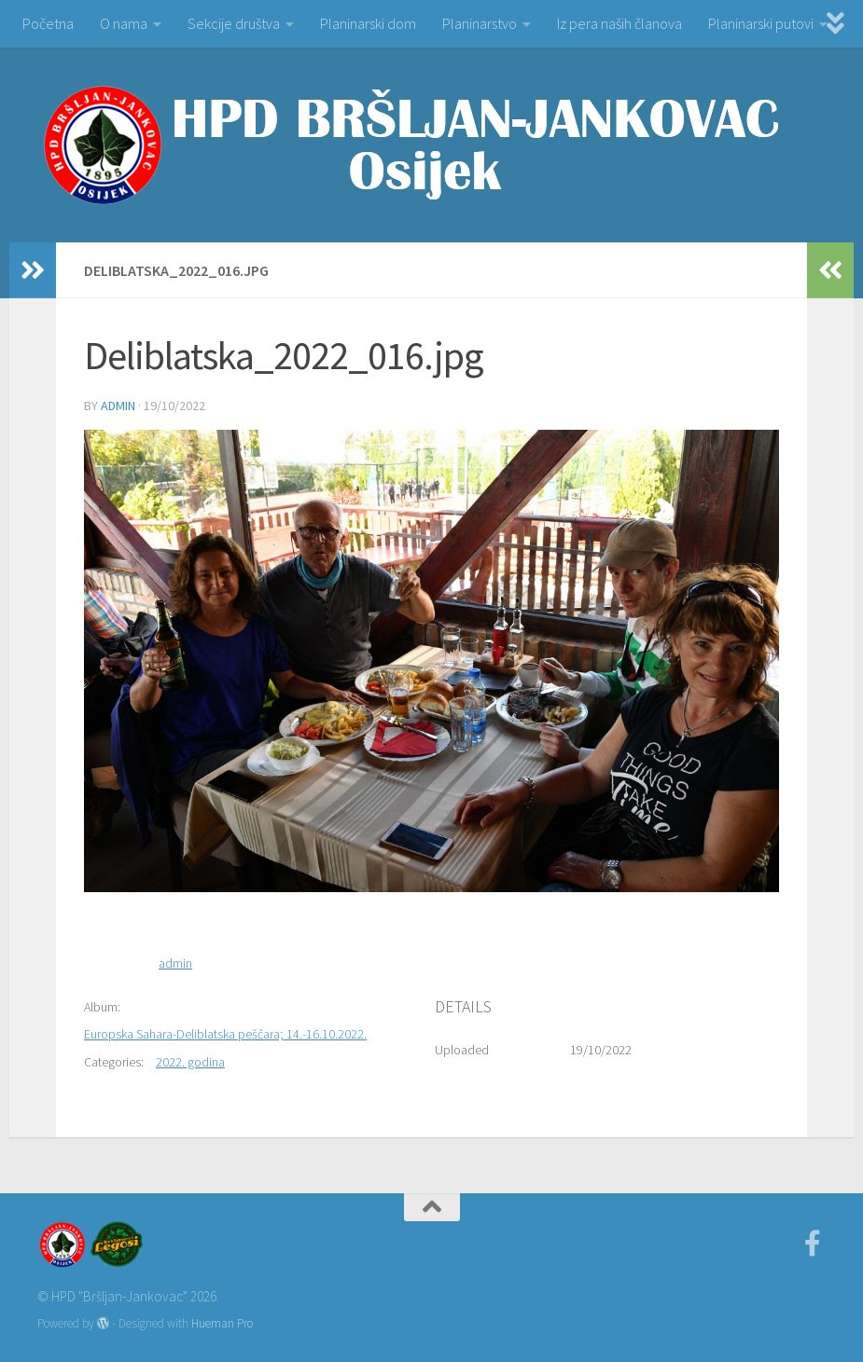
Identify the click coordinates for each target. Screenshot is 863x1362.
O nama (123, 23)
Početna (48, 23)
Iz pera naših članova (619, 23)
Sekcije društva (234, 23)
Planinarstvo (479, 23)
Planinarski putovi (761, 23)
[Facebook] (813, 1244)
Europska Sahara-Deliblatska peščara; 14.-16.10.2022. (225, 1033)
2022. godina (190, 1061)
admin (118, 405)
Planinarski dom (368, 23)
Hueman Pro (222, 1323)
